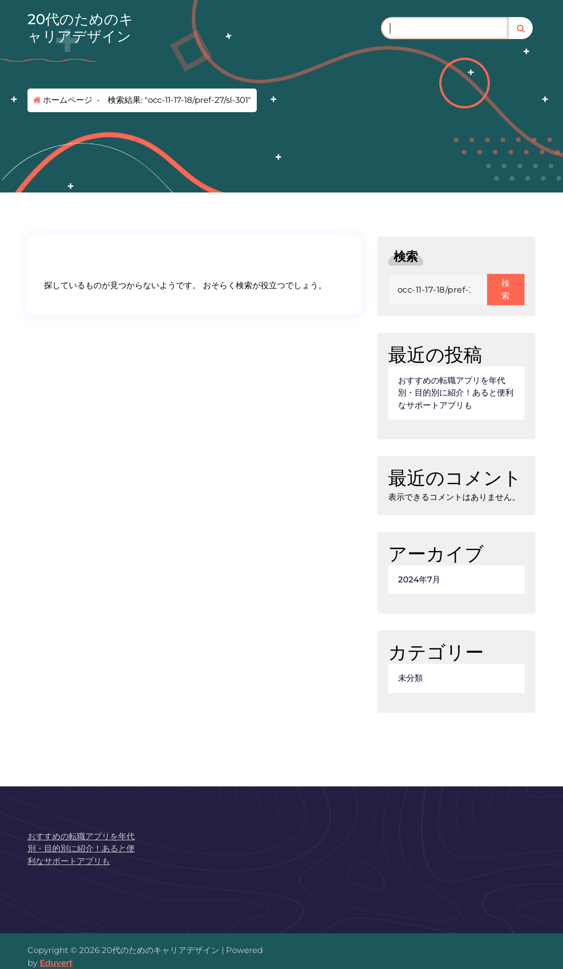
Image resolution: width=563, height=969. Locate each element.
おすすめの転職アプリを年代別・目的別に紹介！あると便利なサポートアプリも (456, 392)
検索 (406, 256)
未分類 (410, 678)
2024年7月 (419, 579)
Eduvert (56, 962)
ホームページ (62, 100)
